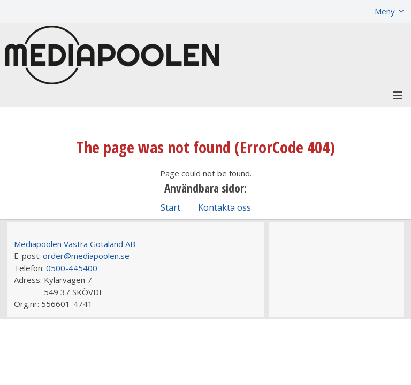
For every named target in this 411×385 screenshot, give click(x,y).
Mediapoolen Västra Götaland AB (74, 243)
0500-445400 (71, 268)
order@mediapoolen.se (86, 255)
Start (170, 207)
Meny (385, 11)
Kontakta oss (224, 207)
